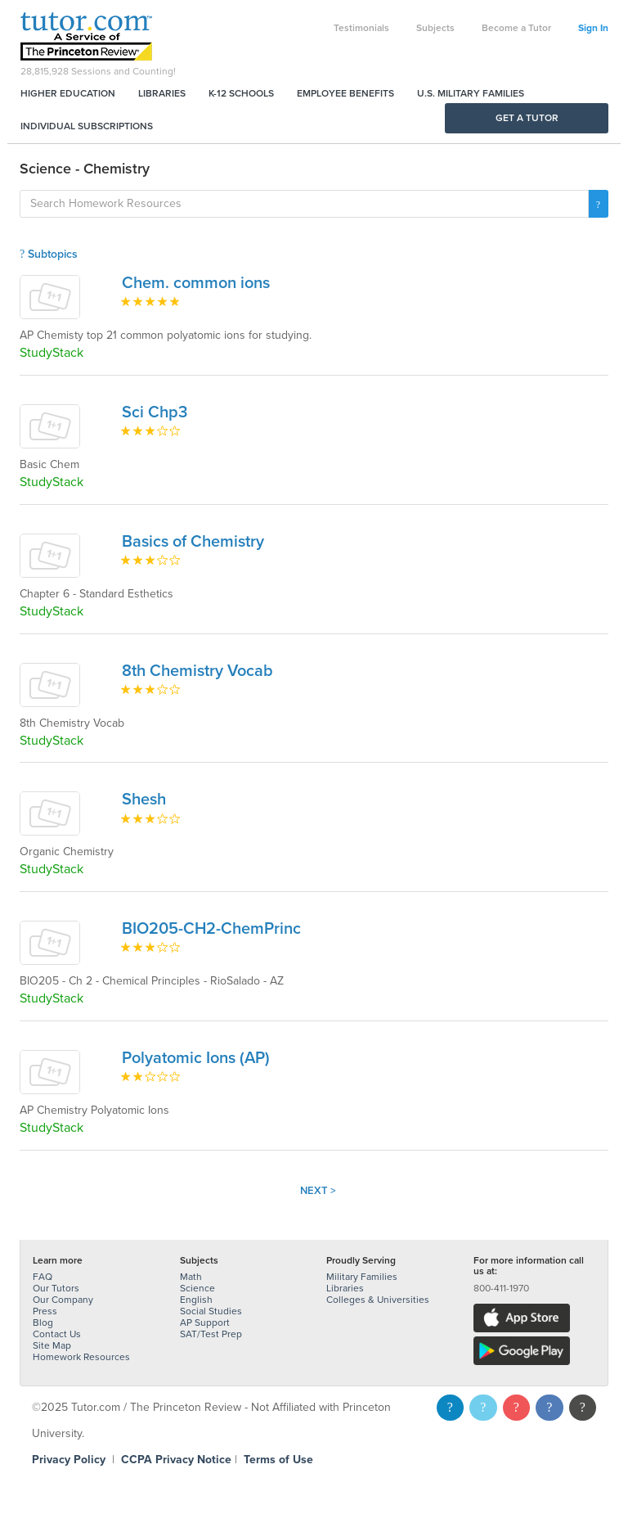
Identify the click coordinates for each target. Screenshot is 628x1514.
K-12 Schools (241, 93)
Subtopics (49, 254)
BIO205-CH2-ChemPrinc (211, 929)
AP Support (205, 1322)
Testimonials (361, 28)
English (196, 1299)
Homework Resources (81, 1357)
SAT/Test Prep (211, 1334)
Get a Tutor (527, 118)
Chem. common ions (196, 283)
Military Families (361, 1276)
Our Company (63, 1299)
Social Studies (211, 1311)
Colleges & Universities (377, 1299)
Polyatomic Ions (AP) (196, 1058)
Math (191, 1276)
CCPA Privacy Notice (176, 1460)
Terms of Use (278, 1460)
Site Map (52, 1345)
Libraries (162, 93)
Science (197, 1288)
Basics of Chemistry (193, 542)
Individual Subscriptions (86, 126)
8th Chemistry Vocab (197, 671)
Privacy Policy (68, 1460)
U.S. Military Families (470, 93)
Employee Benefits (345, 93)
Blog (43, 1322)
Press (45, 1311)
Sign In (593, 28)
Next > (318, 1190)
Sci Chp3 (154, 412)
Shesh (144, 799)
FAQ (42, 1276)
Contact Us (57, 1334)
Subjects (435, 28)
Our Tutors (56, 1288)
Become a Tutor (516, 28)
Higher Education (67, 93)
